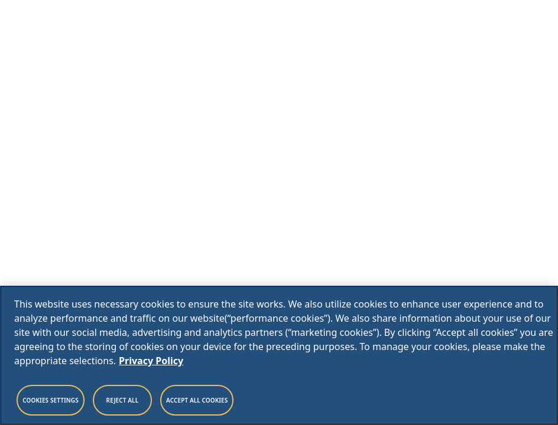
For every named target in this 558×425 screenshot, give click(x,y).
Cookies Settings (50, 400)
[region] (279, 355)
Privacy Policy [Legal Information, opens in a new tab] (151, 360)
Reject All (122, 400)
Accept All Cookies (197, 400)
